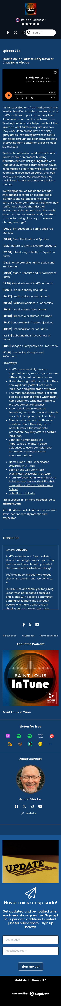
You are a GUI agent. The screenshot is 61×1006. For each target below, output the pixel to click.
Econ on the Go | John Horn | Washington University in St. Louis (30, 472)
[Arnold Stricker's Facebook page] (18, 806)
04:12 (6, 262)
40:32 (7, 329)
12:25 (6, 283)
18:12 (6, 290)
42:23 (7, 335)
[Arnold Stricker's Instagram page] (34, 806)
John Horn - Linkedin (22, 493)
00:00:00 (21, 550)
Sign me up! (30, 966)
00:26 (7, 239)
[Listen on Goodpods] (40, 744)
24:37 (7, 296)
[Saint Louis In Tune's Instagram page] (21, 32)
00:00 (7, 229)
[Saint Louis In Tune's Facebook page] (8, 32)
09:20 (7, 273)
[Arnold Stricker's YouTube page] (42, 806)
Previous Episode (49, 635)
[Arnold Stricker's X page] (26, 806)
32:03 (7, 316)
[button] (50, 744)
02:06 (7, 252)
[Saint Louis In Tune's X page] (13, 32)
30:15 (6, 309)
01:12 (6, 246)
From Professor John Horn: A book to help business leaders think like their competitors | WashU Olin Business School (32, 483)
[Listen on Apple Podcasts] (7, 736)
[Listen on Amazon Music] (40, 736)
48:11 (6, 346)
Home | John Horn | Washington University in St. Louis (29, 464)
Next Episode (10, 635)
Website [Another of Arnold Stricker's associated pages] (28, 813)
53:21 (6, 352)
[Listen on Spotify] (18, 736)
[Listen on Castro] (30, 744)
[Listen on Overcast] (20, 744)
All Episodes (28, 635)
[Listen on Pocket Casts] (51, 736)
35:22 (7, 322)
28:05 (7, 303)
